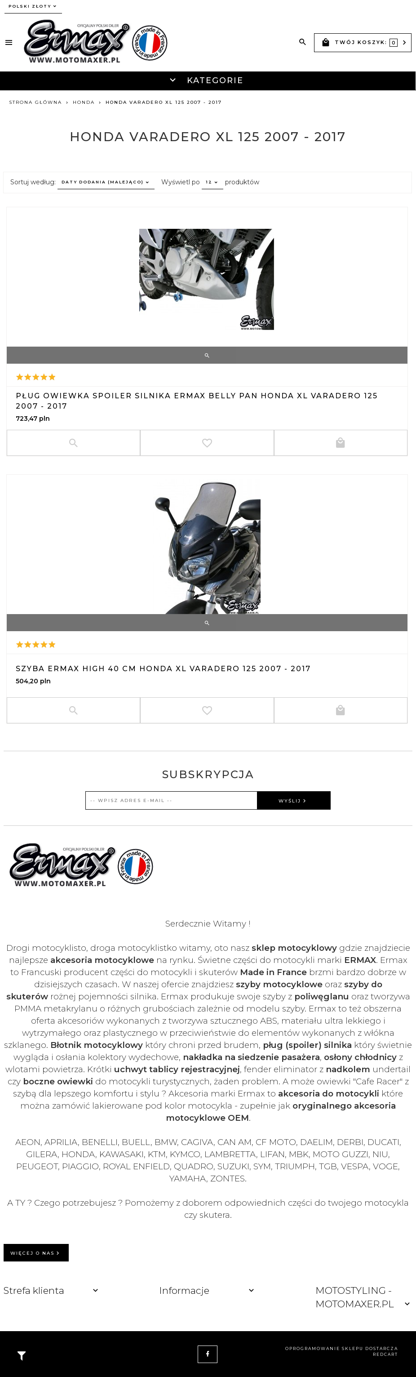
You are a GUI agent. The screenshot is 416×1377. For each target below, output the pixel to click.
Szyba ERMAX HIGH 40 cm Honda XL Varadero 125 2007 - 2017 (163, 668)
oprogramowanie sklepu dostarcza (341, 1348)
